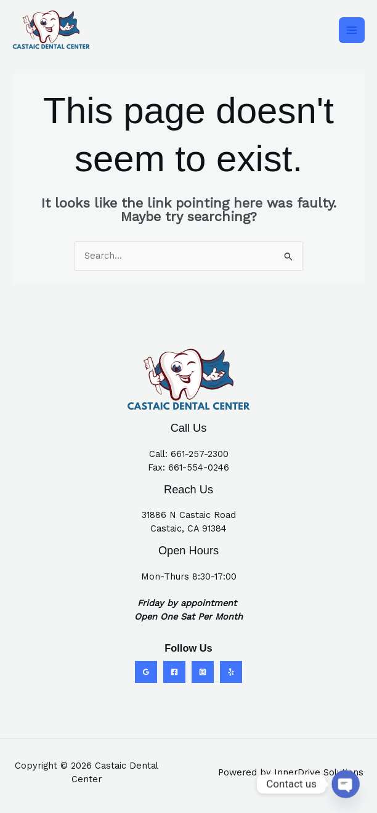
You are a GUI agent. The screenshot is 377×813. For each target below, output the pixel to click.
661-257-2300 (200, 453)
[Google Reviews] (146, 672)
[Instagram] (203, 672)
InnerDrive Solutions (318, 772)
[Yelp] (231, 672)
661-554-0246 (198, 467)
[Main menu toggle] (352, 30)
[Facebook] (174, 672)
